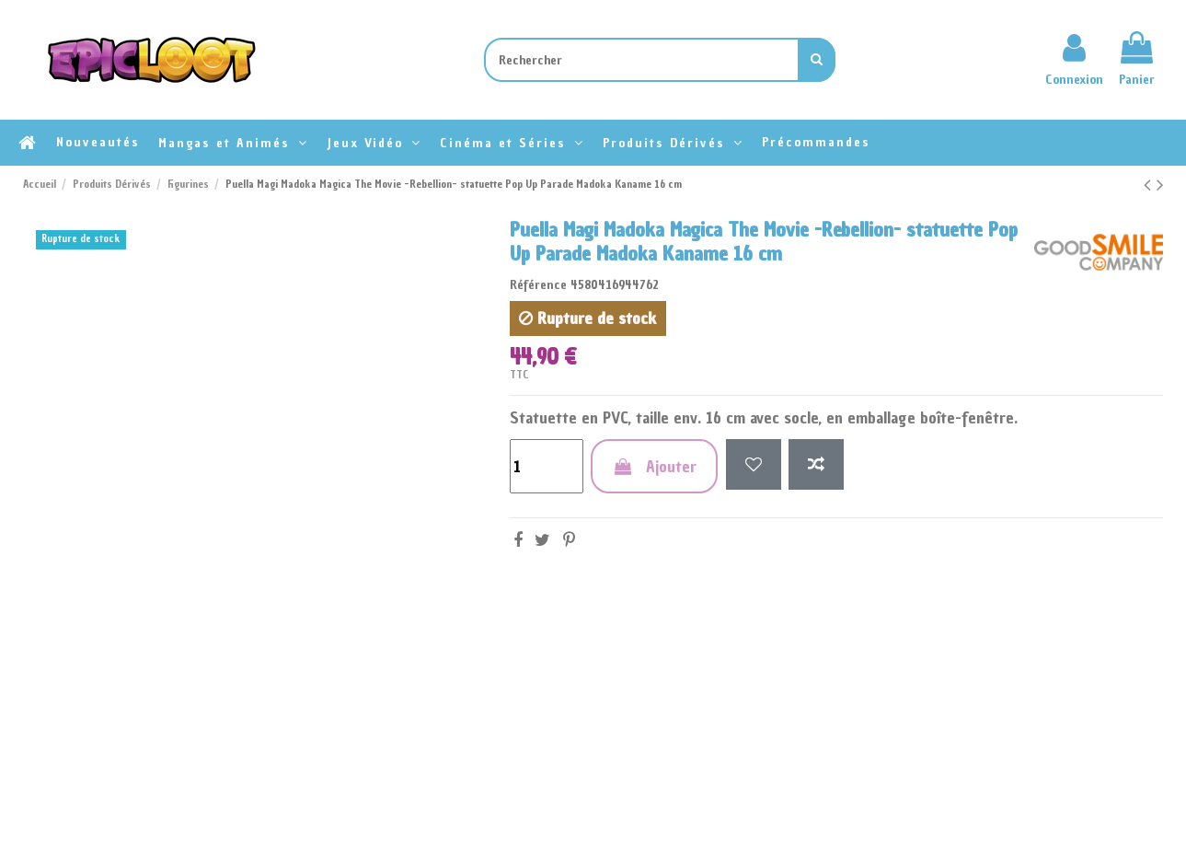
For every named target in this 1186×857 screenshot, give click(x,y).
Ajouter (654, 466)
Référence (538, 285)
